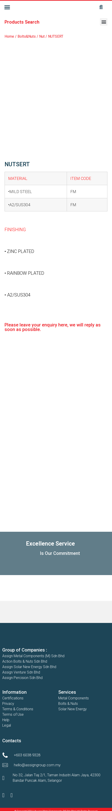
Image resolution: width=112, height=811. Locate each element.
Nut (42, 36)
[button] (7, 7)
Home (9, 36)
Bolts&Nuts (27, 36)
